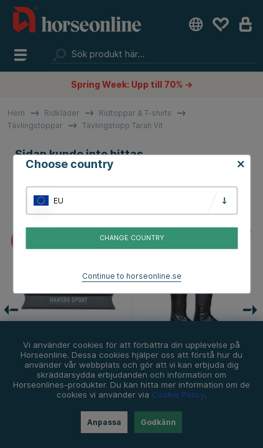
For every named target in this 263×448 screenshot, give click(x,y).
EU (58, 200)
